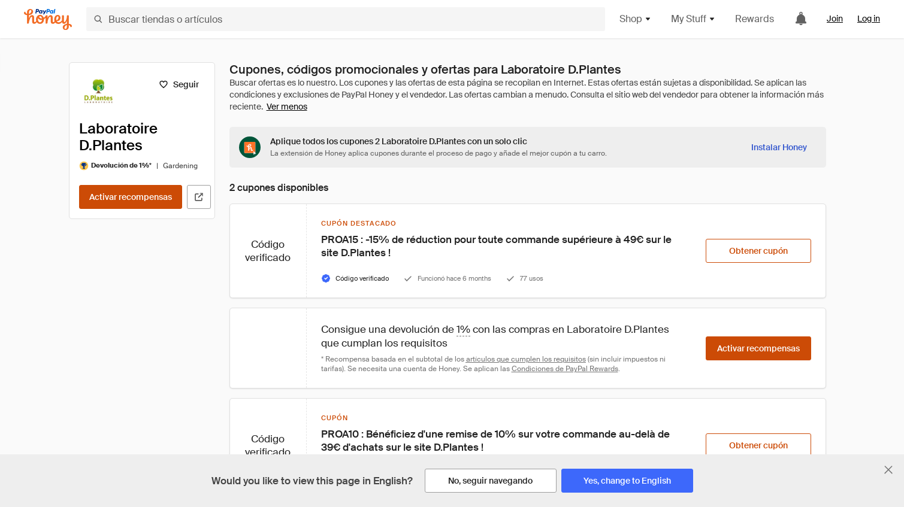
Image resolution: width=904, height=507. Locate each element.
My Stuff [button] (693, 19)
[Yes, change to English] (627, 481)
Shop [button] (635, 19)
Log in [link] (868, 18)
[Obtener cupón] (758, 251)
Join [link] (835, 18)
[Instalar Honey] (779, 147)
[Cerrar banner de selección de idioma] (888, 470)
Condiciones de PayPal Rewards (565, 369)
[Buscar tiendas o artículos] (345, 19)
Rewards (754, 19)
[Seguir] (179, 84)
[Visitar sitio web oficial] (199, 197)
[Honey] (48, 19)
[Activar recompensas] (130, 197)
